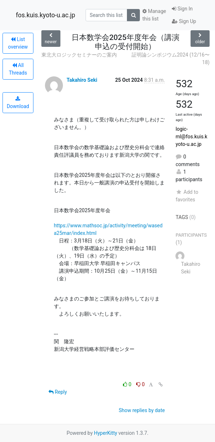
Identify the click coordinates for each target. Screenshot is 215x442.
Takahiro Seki (82, 80)
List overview (18, 43)
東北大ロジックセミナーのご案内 (79, 55)
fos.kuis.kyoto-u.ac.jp (45, 15)
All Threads (18, 69)
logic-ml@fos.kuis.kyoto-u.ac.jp (191, 136)
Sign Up (184, 21)
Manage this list (154, 15)
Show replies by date (142, 410)
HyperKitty (105, 433)
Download (18, 102)
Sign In (182, 9)
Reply (58, 392)
